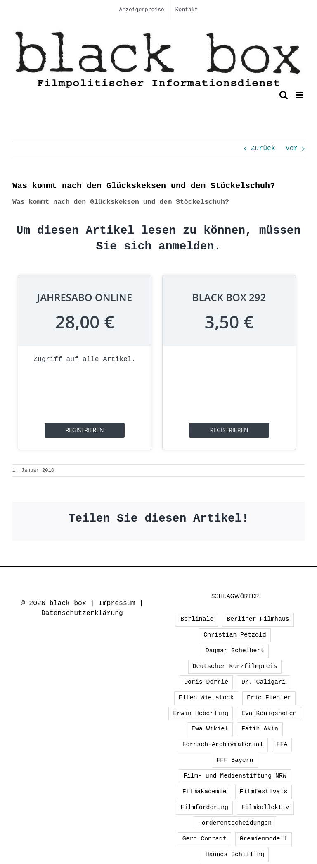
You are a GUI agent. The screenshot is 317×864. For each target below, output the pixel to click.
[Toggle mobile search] (283, 95)
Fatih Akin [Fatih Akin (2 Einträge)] (259, 728)
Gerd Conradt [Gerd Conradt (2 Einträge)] (204, 838)
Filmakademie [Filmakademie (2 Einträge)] (204, 791)
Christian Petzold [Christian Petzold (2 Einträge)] (234, 635)
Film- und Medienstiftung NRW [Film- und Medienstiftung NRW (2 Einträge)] (234, 776)
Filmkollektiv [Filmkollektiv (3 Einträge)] (265, 807)
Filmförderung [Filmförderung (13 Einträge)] (204, 807)
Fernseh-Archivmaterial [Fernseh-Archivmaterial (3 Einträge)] (222, 744)
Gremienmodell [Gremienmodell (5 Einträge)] (264, 838)
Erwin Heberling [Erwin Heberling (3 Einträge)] (200, 713)
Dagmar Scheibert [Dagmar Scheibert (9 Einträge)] (235, 650)
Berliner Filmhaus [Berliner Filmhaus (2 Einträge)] (258, 619)
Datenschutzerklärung (82, 613)
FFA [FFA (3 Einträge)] (282, 744)
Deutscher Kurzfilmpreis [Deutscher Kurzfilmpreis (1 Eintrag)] (235, 666)
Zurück (263, 148)
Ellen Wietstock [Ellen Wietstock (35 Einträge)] (206, 697)
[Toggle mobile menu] (300, 95)
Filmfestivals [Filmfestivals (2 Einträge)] (264, 791)
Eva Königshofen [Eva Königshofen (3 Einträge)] (269, 713)
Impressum (117, 603)
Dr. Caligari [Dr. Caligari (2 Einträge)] (263, 682)
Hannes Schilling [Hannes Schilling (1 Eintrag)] (235, 854)
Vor (292, 148)
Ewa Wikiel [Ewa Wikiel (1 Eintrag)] (210, 728)
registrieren (84, 430)
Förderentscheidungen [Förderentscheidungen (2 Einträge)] (235, 823)
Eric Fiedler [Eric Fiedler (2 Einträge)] (269, 697)
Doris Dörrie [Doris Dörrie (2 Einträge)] (206, 682)
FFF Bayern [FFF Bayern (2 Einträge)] (234, 760)
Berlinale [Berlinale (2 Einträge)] (196, 619)
